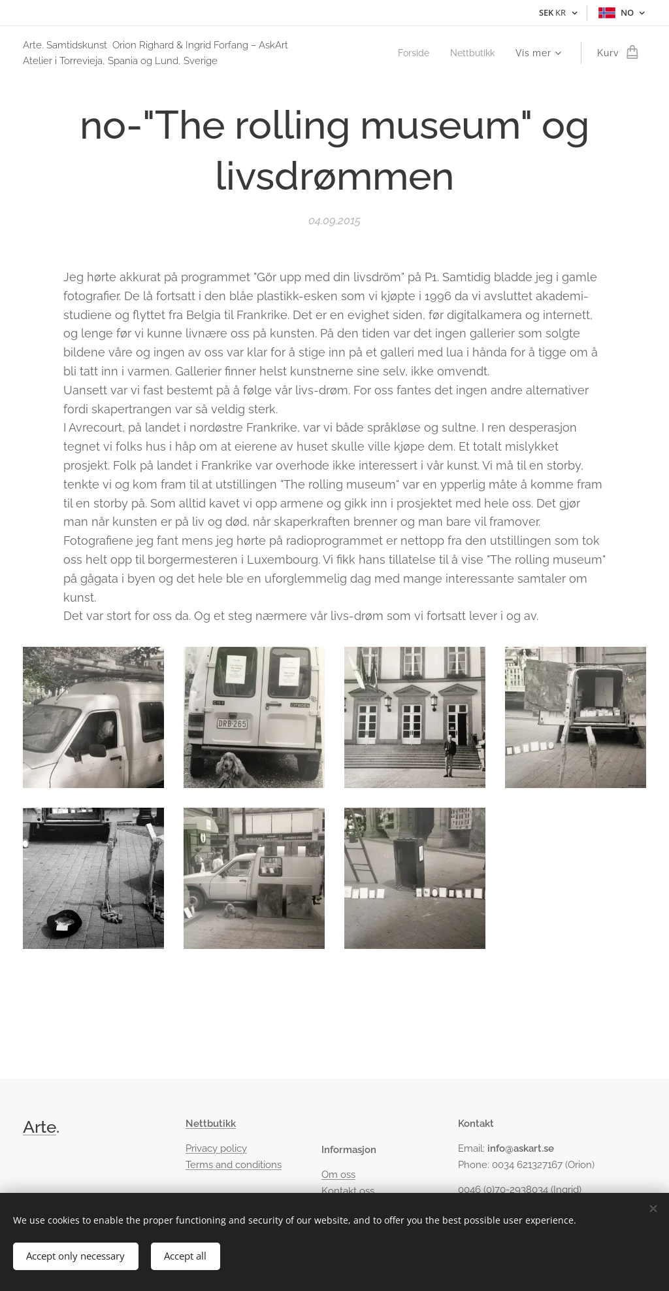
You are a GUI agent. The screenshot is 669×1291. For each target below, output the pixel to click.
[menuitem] (411, 53)
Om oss (338, 1175)
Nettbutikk (211, 1123)
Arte (39, 1127)
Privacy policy (216, 1149)
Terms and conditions (234, 1165)
